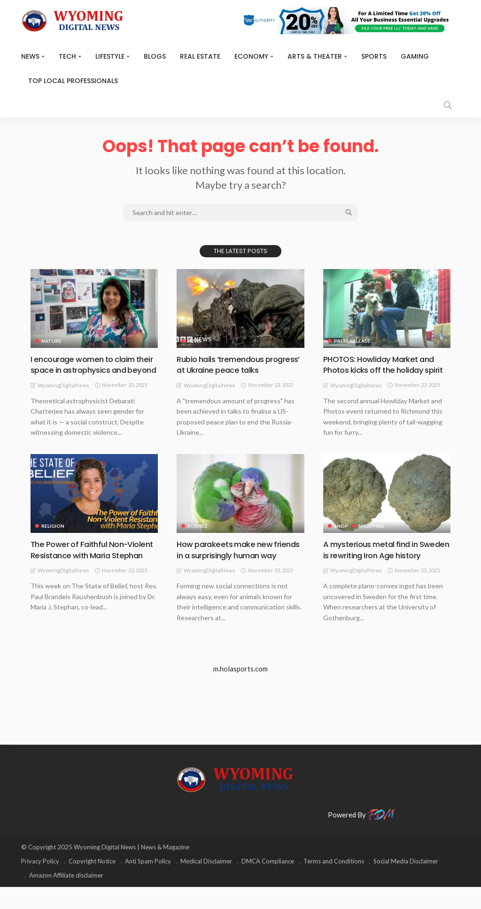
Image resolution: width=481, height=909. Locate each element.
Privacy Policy (40, 883)
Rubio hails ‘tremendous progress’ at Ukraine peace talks (240, 364)
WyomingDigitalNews (63, 396)
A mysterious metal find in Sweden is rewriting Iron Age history (378, 566)
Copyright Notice (92, 883)
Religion (52, 536)
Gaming (415, 56)
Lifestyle (109, 56)
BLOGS (155, 56)
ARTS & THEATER (314, 56)
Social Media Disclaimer (405, 883)
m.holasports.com (240, 690)
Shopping (372, 536)
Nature (51, 341)
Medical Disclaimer (206, 883)
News (30, 56)
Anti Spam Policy (148, 883)
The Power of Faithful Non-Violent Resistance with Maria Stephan (88, 566)
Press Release (352, 341)
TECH (67, 56)
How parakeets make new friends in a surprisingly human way (236, 566)
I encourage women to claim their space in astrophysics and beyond (92, 370)
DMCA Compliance (267, 883)
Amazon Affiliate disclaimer (66, 897)
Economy (251, 56)
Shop (341, 536)
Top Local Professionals (73, 80)
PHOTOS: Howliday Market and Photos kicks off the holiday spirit (382, 370)
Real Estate (200, 56)
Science (197, 536)
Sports (374, 56)
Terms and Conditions (333, 883)
